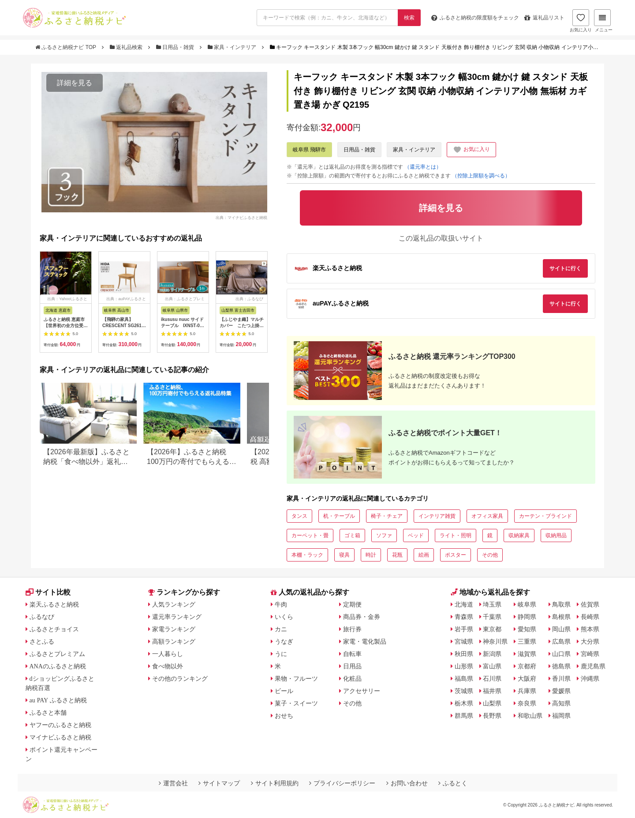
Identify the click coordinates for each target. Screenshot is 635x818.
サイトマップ (219, 783)
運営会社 (173, 783)
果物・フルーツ (296, 678)
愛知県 (527, 629)
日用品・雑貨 (176, 47)
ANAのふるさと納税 (58, 666)
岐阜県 (527, 604)
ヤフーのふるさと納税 (60, 725)
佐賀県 (590, 604)
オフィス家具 (487, 516)
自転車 (352, 654)
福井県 (492, 691)
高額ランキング (173, 641)
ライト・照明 (455, 535)
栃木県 (464, 703)
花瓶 (397, 555)
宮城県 (464, 641)
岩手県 (464, 629)
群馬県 (464, 715)
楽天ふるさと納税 (54, 604)
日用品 (352, 666)
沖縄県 (590, 678)
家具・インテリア (233, 47)
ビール (284, 691)
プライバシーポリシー (342, 783)
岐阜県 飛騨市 (309, 150)
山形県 (464, 666)
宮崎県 (590, 654)
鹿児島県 (593, 666)
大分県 (590, 641)
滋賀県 (527, 654)
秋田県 (464, 654)
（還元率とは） (422, 167)
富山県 (492, 666)
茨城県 (464, 691)
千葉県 (492, 617)
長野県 (492, 715)
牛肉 (281, 604)
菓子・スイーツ (296, 703)
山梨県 (492, 703)
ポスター (455, 555)
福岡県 (561, 715)
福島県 (464, 678)
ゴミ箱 (352, 535)
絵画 (423, 555)
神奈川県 (495, 641)
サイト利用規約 (275, 783)
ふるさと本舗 (48, 712)
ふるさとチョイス (54, 629)
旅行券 (352, 629)
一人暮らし (167, 654)
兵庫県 (527, 691)
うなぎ (284, 641)
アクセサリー (361, 691)
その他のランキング (180, 678)
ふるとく (452, 783)
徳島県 (561, 666)
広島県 (561, 641)
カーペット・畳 (310, 535)
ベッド (416, 535)
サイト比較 (48, 592)
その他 (490, 555)
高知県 (561, 703)
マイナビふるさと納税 (60, 737)
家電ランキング (173, 629)
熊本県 (590, 629)
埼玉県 (492, 604)
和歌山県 (530, 715)
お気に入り (581, 20)
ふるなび (42, 617)
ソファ (384, 535)
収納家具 (519, 535)
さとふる (42, 641)
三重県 (527, 641)
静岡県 (527, 617)
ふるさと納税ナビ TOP (66, 47)
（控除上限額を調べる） (481, 176)
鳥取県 (561, 604)
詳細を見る (74, 83)
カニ (281, 629)
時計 (371, 555)
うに (281, 654)
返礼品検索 (127, 47)
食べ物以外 (167, 666)
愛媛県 (561, 691)
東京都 (492, 629)
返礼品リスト (544, 17)
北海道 (464, 604)
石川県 (492, 678)
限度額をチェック (475, 17)
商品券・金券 (361, 617)
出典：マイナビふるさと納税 (241, 217)
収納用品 (556, 535)
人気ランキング (173, 604)
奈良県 (527, 703)
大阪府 (527, 678)
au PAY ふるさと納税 (58, 700)
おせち (284, 715)
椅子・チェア (387, 516)
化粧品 (352, 678)
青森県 (464, 617)
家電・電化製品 (364, 641)
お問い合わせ (407, 783)
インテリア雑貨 (437, 516)
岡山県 (561, 629)
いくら (284, 617)
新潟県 (492, 654)
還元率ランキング (177, 617)
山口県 (561, 654)
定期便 (352, 604)
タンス (299, 516)
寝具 (344, 555)
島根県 (561, 617)
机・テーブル (339, 516)
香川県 (561, 678)
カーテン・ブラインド (545, 516)
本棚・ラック (307, 555)
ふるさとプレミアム (57, 654)
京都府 (527, 666)
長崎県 (590, 617)
